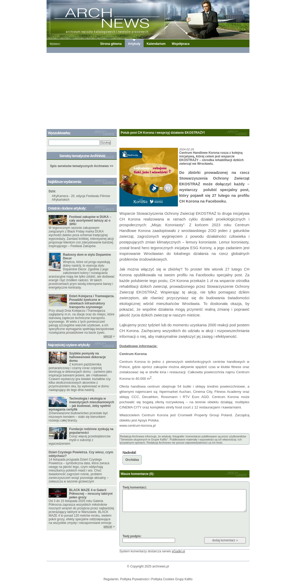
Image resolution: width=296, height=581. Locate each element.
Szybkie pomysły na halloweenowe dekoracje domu (87, 357)
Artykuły (134, 44)
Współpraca (180, 44)
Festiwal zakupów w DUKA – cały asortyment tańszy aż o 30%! (90, 220)
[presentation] (162, 523)
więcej (108, 336)
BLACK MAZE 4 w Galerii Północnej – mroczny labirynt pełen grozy (91, 493)
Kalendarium (156, 44)
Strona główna (111, 44)
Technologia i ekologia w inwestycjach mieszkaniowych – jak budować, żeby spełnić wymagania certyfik (81, 404)
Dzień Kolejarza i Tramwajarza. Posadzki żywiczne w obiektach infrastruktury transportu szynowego (91, 301)
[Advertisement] (148, 89)
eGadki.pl (178, 551)
